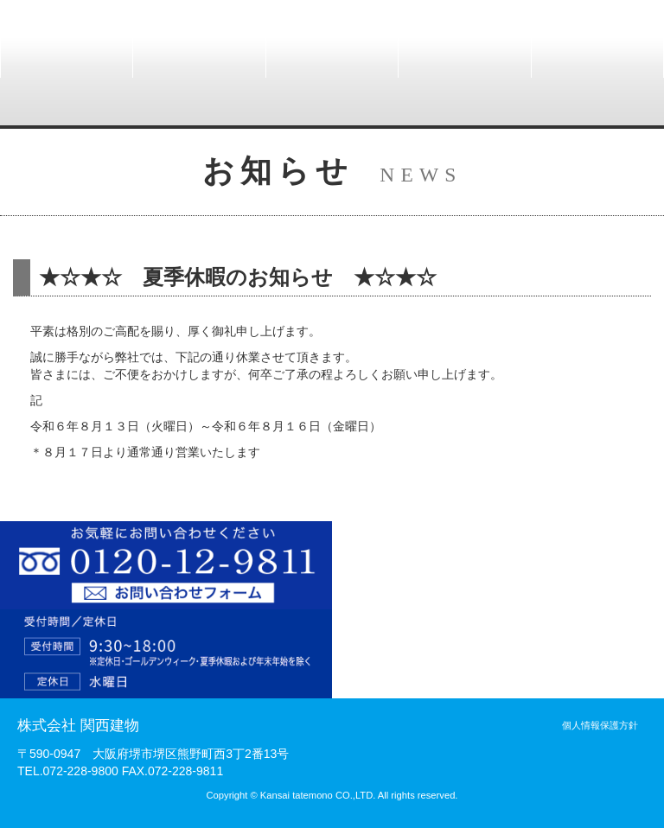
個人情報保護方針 (600, 725)
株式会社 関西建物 (78, 725)
